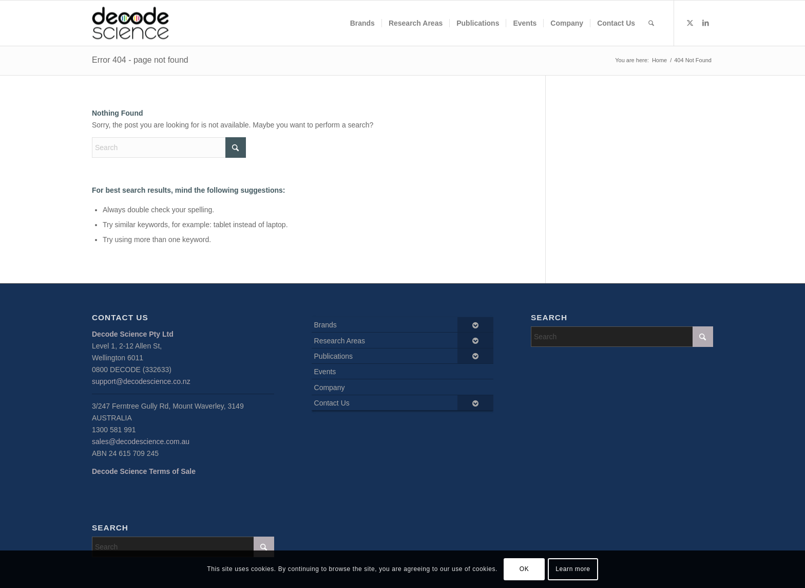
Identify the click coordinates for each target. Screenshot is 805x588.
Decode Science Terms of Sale (144, 471)
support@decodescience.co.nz (141, 381)
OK (524, 569)
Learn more (572, 569)
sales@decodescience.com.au (140, 441)
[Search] (651, 23)
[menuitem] (362, 23)
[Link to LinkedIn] (705, 22)
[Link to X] (690, 22)
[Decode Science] (130, 23)
